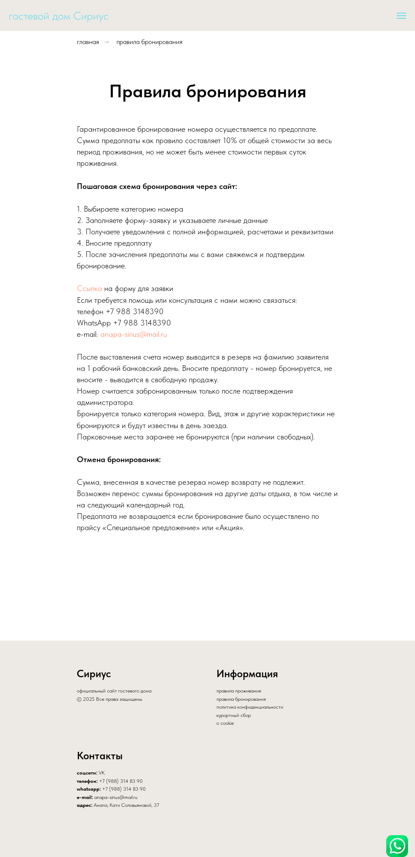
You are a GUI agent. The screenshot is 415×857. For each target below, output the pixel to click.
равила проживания (240, 691)
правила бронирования (149, 42)
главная (88, 42)
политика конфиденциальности (249, 707)
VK (102, 773)
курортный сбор (233, 715)
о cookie (225, 723)
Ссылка (89, 288)
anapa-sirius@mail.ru (133, 334)
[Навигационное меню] (401, 16)
